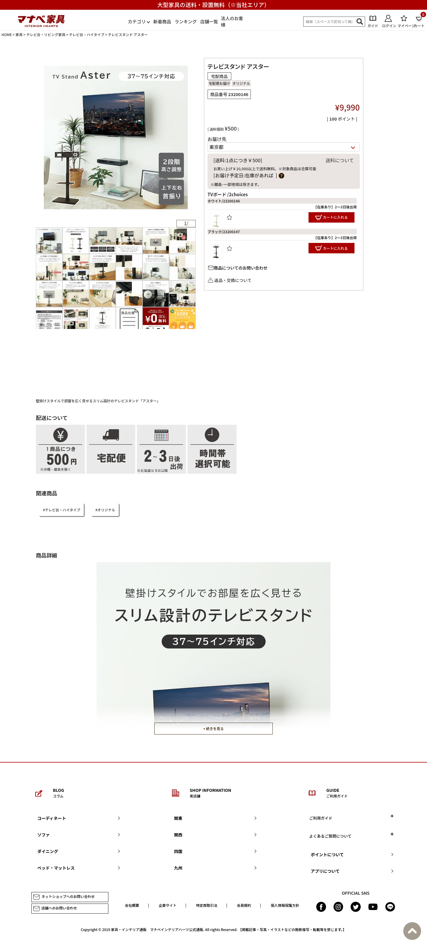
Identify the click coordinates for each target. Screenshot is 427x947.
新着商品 (162, 21)
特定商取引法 (206, 905)
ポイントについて (327, 854)
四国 (178, 851)
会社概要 (132, 905)
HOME (6, 34)
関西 (178, 835)
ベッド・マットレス (56, 868)
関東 (178, 818)
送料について (339, 160)
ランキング (186, 21)
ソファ (43, 835)
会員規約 (244, 905)
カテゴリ (137, 21)
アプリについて (325, 871)
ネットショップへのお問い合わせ (64, 897)
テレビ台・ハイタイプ (86, 34)
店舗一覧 (209, 21)
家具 (19, 34)
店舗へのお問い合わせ (55, 908)
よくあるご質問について (330, 836)
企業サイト (167, 905)
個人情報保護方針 (285, 905)
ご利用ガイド (320, 818)
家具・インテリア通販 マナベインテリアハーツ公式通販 (157, 929)
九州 (178, 868)
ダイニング (47, 851)
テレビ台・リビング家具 (45, 34)
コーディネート (51, 818)
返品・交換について (233, 280)
